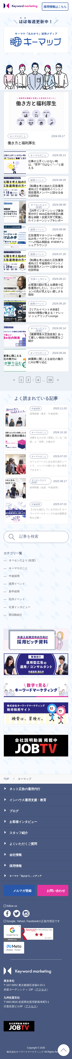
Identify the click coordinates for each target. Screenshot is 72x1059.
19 (50, 380)
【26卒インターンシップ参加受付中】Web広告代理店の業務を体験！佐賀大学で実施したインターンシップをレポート (46, 215)
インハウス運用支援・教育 (27, 800)
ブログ (14, 811)
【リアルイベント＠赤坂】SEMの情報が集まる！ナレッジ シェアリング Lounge (46, 313)
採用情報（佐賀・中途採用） (45, 487)
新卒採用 (14, 591)
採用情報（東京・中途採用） (45, 413)
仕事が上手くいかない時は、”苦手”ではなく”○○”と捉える (46, 164)
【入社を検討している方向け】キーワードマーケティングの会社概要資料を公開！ (48, 513)
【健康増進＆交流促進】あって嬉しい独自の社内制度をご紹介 (45, 337)
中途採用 (35, 408)
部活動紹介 (15, 614)
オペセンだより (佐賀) (39, 206)
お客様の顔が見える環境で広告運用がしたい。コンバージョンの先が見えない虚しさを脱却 (45, 289)
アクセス (41, 989)
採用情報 (15, 865)
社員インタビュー (39, 280)
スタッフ (18, 832)
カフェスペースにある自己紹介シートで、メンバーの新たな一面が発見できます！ (48, 465)
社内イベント (17, 599)
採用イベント (37, 180)
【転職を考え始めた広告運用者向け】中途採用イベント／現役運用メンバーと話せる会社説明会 (45, 190)
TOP (6, 778)
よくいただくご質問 (23, 843)
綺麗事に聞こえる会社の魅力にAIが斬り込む (45, 360)
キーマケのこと (18, 136)
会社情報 (15, 854)
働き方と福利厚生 (21, 143)
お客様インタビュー (23, 821)
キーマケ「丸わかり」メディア (25, 876)
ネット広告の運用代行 (24, 789)
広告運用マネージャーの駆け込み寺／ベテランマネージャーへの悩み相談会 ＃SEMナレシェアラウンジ (46, 240)
